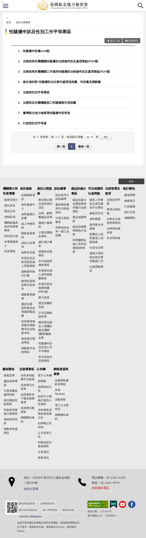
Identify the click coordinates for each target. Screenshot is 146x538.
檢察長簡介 (11, 199)
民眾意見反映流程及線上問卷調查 (28, 261)
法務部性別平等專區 (36, 92)
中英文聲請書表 (62, 219)
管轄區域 (9, 216)
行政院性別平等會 (35, 123)
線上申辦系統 (28, 225)
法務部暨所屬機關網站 (30, 516)
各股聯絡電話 (28, 196)
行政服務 (129, 206)
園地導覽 (129, 195)
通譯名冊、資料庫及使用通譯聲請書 (28, 309)
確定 (106, 137)
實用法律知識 (114, 211)
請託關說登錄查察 (11, 402)
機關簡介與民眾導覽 (10, 191)
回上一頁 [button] (115, 40)
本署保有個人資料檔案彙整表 (45, 274)
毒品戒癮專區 (79, 218)
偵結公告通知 (28, 244)
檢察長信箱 (28, 252)
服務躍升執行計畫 (28, 273)
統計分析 (129, 212)
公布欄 (41, 369)
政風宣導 (9, 375)
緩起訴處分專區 (78, 191)
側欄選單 (5, 6)
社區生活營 (96, 247)
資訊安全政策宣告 (28, 509)
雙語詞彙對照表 (45, 305)
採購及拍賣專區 (45, 253)
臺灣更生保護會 (96, 226)
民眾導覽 (9, 251)
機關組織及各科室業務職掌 (11, 226)
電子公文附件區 (62, 407)
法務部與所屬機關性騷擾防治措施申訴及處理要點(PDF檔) (60, 61)
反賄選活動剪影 (28, 409)
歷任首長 (9, 205)
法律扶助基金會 (114, 230)
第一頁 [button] (61, 146)
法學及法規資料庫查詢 (114, 220)
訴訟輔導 (60, 188)
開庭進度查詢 (28, 235)
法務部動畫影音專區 (62, 382)
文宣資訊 (43, 451)
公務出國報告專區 (45, 234)
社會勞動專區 (96, 268)
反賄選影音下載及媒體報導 (28, 398)
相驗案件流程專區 (28, 350)
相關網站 (129, 217)
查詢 (140, 5)
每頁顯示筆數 (75, 136)
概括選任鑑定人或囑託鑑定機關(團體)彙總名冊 (45, 329)
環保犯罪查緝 (11, 421)
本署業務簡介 (11, 243)
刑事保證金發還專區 (45, 444)
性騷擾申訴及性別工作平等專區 (40, 31)
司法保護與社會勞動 (95, 191)
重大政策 (43, 297)
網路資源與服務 (61, 371)
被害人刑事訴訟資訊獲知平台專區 (96, 203)
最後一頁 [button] (83, 146)
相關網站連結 (28, 419)
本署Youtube (60, 391)
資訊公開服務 (23, 22)
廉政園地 (8, 369)
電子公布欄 (45, 375)
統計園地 (129, 188)
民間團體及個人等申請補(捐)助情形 (79, 245)
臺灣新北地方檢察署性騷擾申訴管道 (46, 113)
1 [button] (72, 146)
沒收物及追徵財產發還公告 (45, 413)
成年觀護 (95, 218)
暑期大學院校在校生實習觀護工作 (96, 257)
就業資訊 (43, 457)
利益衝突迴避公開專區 (11, 411)
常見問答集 (114, 238)
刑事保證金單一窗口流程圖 (62, 231)
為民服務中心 (28, 206)
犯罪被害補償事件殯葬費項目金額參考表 (28, 327)
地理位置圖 (31, 488)
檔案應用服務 (28, 296)
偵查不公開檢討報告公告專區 (45, 400)
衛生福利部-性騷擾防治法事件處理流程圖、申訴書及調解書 (62, 82)
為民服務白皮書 (28, 216)
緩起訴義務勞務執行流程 (79, 230)
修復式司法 (96, 213)
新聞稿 (42, 381)
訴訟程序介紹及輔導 (62, 196)
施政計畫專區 (45, 224)
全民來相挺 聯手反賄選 (28, 377)
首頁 (8, 22)
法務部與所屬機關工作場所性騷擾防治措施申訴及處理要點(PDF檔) (66, 71)
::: (2, 1)
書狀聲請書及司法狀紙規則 (62, 208)
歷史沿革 (9, 211)
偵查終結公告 (45, 388)
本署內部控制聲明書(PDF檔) (45, 287)
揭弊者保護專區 (11, 430)
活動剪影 (60, 399)
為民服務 (26, 188)
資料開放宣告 (47, 503)
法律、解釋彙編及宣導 (45, 215)
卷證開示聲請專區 (28, 340)
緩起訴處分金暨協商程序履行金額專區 (79, 205)
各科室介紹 (11, 236)
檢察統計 (129, 200)
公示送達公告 (45, 434)
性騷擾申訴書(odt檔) (36, 51)
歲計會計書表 (45, 243)
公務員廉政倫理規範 (11, 392)
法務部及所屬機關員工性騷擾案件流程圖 (49, 102)
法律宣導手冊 (114, 201)
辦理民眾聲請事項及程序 (28, 284)
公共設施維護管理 (45, 314)
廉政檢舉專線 (11, 382)
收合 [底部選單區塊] (131, 181)
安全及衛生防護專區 (45, 358)
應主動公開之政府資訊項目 (45, 203)
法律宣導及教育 (112, 191)
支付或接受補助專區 (45, 262)
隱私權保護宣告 (26, 503)
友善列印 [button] (133, 40)
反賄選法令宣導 (28, 386)
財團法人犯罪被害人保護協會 (96, 237)
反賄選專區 (26, 369)
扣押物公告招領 (45, 425)
